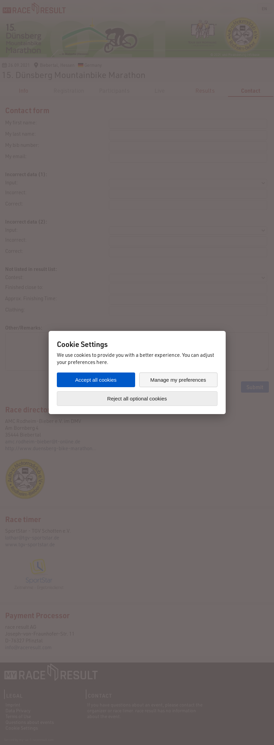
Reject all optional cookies (137, 398)
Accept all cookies (96, 380)
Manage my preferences (178, 380)
